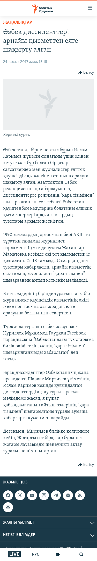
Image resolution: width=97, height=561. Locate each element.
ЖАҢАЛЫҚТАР (17, 22)
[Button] (86, 73)
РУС (35, 554)
